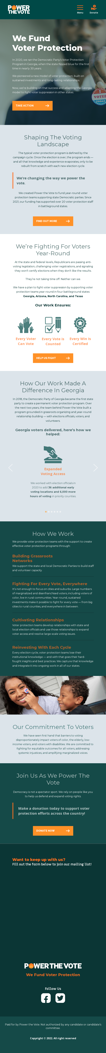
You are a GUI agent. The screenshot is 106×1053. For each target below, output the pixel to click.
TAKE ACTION (32, 105)
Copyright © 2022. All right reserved (53, 1038)
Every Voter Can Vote (26, 343)
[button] (45, 513)
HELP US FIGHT (53, 358)
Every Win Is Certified (80, 343)
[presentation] (10, 469)
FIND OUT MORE (53, 221)
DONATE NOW (53, 830)
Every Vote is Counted (53, 343)
